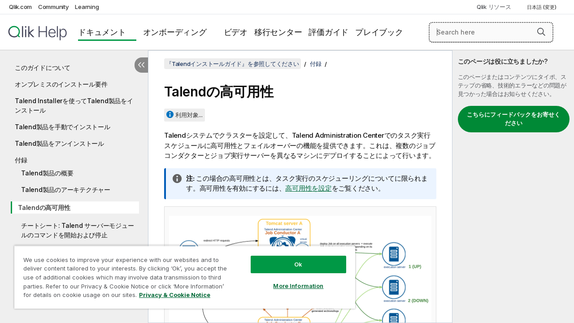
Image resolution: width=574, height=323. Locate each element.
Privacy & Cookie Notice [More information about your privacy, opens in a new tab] (174, 294)
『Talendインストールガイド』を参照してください (232, 63)
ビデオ (236, 32)
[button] (541, 31)
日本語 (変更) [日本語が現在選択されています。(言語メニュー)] (542, 7)
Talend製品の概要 (47, 173)
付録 (21, 160)
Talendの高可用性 (44, 207)
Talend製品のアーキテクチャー (65, 189)
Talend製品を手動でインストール (62, 127)
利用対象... (189, 114)
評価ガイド (328, 32)
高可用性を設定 (308, 188)
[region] (184, 277)
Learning (87, 6)
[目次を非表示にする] (141, 65)
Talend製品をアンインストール (59, 143)
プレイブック (379, 32)
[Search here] (491, 32)
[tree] (74, 172)
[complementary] (513, 186)
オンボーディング (175, 32)
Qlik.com (20, 6)
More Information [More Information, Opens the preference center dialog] (298, 285)
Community (53, 6)
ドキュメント (102, 32)
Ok (298, 264)
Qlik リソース (494, 6)
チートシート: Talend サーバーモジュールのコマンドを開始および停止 (77, 230)
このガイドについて (42, 67)
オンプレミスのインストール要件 (61, 84)
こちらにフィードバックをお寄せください (513, 119)
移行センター (278, 32)
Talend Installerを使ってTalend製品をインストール (74, 105)
